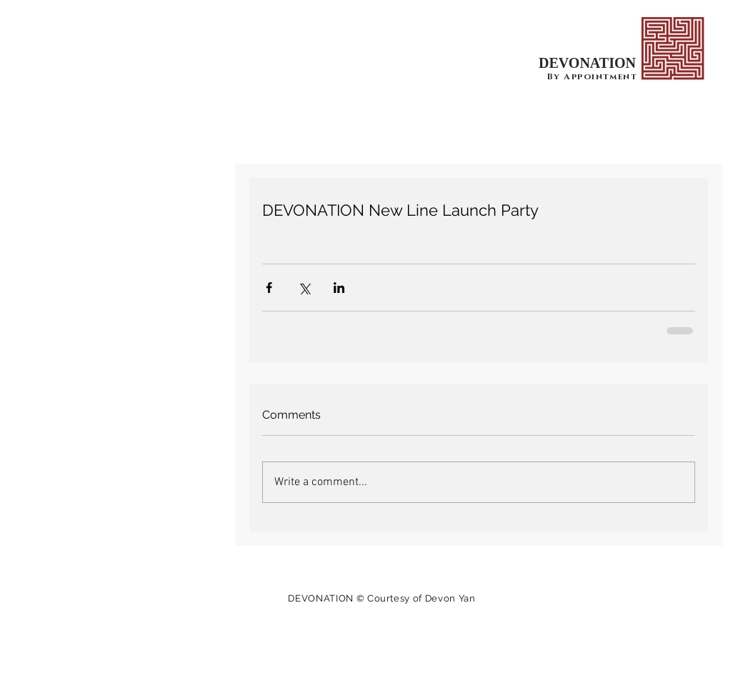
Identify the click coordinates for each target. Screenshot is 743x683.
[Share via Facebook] (269, 287)
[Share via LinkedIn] (339, 287)
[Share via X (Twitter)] (304, 287)
